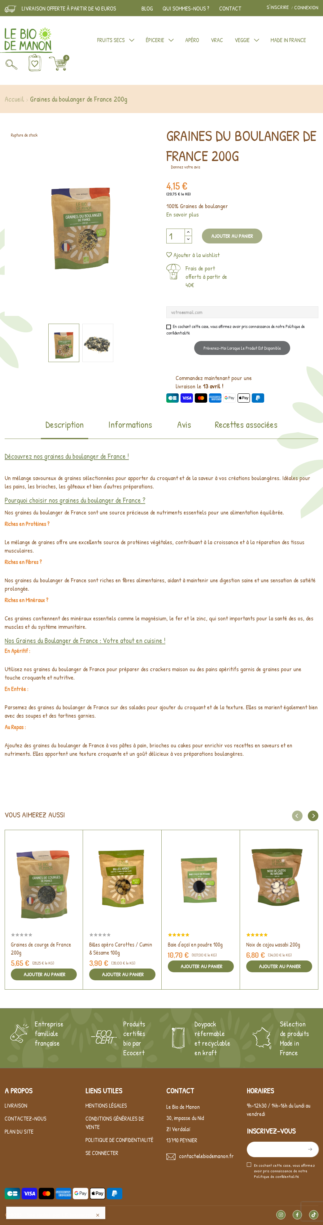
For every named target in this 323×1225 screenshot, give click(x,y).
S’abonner (309, 1149)
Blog (147, 8)
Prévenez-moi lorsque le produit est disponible (242, 348)
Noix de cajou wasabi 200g (273, 944)
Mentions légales (106, 1105)
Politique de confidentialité (119, 1140)
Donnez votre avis (185, 167)
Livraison (16, 1105)
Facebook (297, 1214)
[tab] (64, 428)
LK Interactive (78, 1215)
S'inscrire (278, 7)
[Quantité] (175, 236)
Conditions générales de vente (114, 1123)
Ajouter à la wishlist (193, 255)
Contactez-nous (25, 1118)
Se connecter (101, 1153)
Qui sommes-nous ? (186, 8)
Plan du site (19, 1131)
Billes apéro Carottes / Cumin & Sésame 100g (120, 948)
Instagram (281, 1214)
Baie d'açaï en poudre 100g (195, 944)
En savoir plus (182, 214)
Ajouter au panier (232, 235)
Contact (230, 8)
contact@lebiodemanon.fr (206, 1156)
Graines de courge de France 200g (41, 948)
